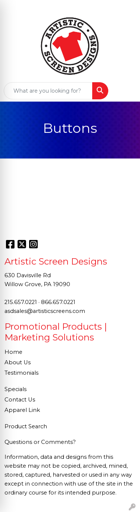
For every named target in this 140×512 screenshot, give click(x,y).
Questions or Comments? (40, 442)
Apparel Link (22, 410)
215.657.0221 (20, 302)
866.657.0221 (58, 302)
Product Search (25, 426)
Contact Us (19, 399)
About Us (17, 362)
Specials (15, 389)
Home (13, 352)
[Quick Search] (48, 90)
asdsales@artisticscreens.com (44, 311)
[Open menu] (125, 90)
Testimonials (21, 372)
